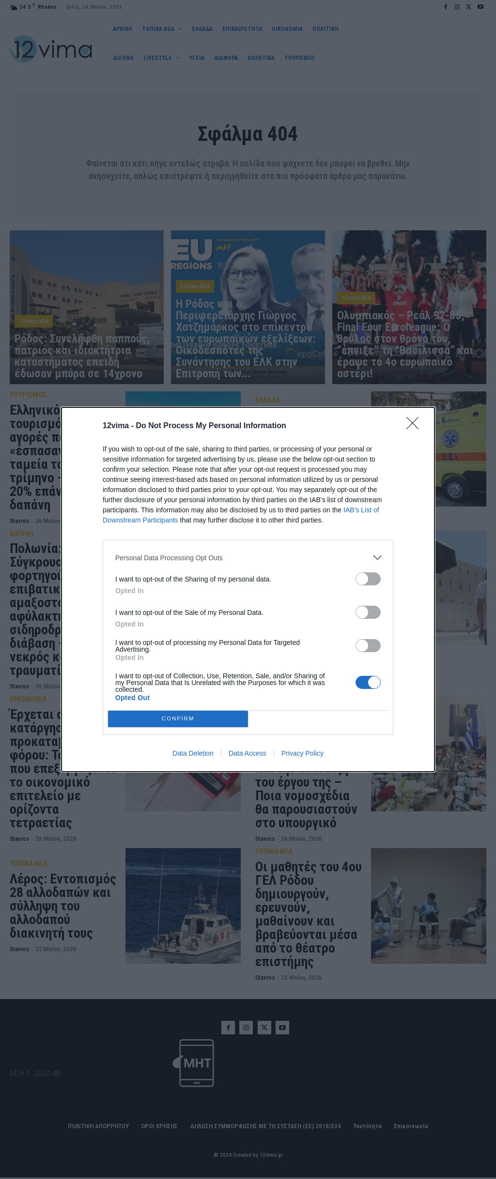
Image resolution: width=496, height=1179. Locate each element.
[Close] (415, 426)
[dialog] (248, 589)
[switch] (368, 578)
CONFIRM (178, 719)
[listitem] (248, 557)
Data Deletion (193, 753)
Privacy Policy (302, 753)
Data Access (247, 753)
